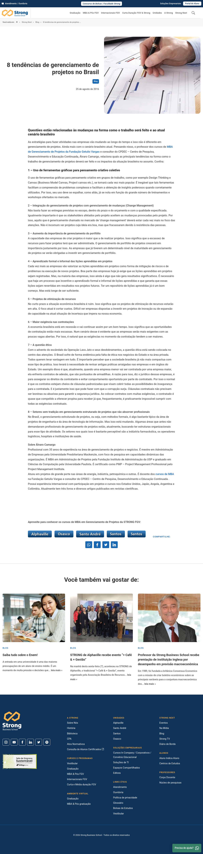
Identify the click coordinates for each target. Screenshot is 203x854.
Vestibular (72, 763)
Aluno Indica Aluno (169, 758)
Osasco (117, 738)
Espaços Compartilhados (126, 767)
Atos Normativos (76, 744)
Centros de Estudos (169, 763)
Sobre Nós (72, 722)
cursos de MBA (164, 474)
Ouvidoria (118, 792)
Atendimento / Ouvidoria (14, 3)
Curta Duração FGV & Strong (136, 13)
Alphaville (118, 722)
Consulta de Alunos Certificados (85, 749)
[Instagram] (6, 742)
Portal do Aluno (192, 3)
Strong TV (164, 738)
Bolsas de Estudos (123, 808)
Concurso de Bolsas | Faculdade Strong (101, 3)
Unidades (157, 13)
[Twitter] (38, 742)
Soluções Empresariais (170, 3)
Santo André (119, 728)
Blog (37, 22)
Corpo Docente (167, 777)
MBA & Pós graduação (79, 804)
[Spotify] (46, 742)
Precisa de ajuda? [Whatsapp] (187, 848)
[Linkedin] (30, 742)
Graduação (75, 13)
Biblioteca (72, 733)
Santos (117, 733)
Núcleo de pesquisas (170, 782)
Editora (117, 773)
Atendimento (120, 787)
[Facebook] (22, 742)
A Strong (168, 13)
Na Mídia (164, 728)
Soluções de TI (121, 762)
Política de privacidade (125, 797)
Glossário (118, 802)
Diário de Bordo (167, 744)
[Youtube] (14, 742)
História (71, 728)
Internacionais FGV (110, 13)
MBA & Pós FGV (91, 13)
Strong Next (181, 13)
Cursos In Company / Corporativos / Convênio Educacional (132, 754)
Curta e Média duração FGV (81, 784)
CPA (69, 738)
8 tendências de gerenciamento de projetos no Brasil (62, 22)
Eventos (163, 722)
